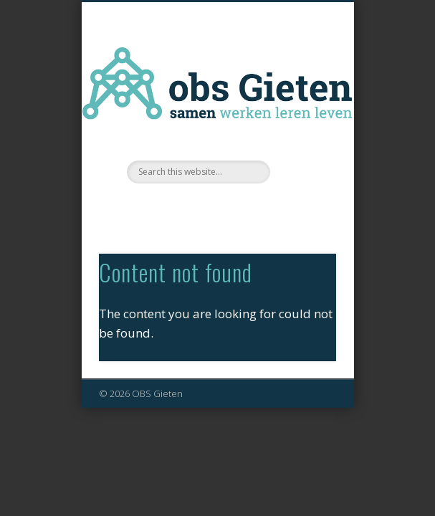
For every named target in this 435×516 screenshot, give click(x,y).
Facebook (215, 207)
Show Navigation (301, 128)
